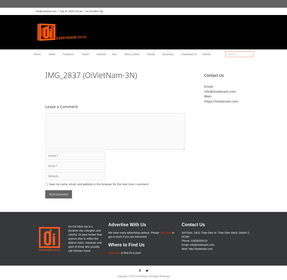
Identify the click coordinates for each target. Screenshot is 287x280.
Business (169, 54)
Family (152, 54)
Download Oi (189, 54)
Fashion (101, 54)
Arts (115, 54)
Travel (86, 54)
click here (165, 232)
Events (207, 54)
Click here (114, 252)
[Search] (250, 54)
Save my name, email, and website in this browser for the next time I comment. (99, 184)
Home (38, 54)
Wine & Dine (132, 54)
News (53, 54)
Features (69, 54)
